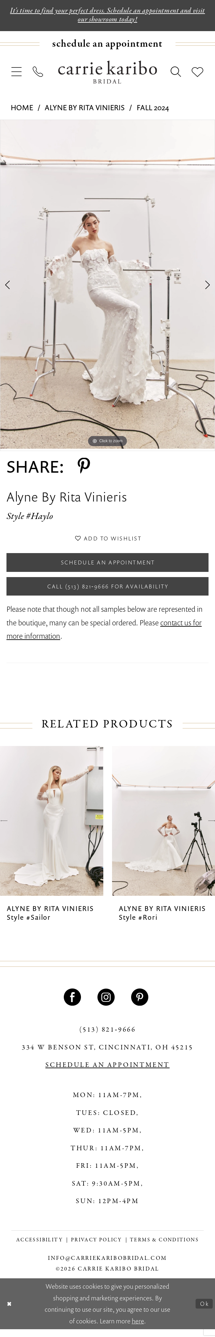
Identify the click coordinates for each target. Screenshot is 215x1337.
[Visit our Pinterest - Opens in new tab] (141, 1005)
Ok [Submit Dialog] (204, 1311)
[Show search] (176, 74)
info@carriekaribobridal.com (107, 1266)
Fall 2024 (153, 109)
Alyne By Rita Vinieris (85, 109)
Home (22, 109)
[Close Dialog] (10, 1311)
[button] (16, 74)
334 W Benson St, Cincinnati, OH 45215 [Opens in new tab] (107, 1055)
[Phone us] (38, 74)
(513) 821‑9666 (107, 1038)
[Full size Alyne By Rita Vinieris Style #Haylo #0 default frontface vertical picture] (107, 286)
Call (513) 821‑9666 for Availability (108, 593)
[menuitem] (107, 46)
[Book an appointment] (107, 46)
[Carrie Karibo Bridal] (107, 74)
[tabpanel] (107, 286)
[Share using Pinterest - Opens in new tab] (84, 468)
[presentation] (51, 829)
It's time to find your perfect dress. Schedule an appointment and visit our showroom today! (107, 16)
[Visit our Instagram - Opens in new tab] (107, 1005)
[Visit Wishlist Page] (198, 73)
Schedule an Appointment (108, 567)
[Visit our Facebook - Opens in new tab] (74, 1005)
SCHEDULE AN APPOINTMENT (107, 1073)
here (138, 1329)
